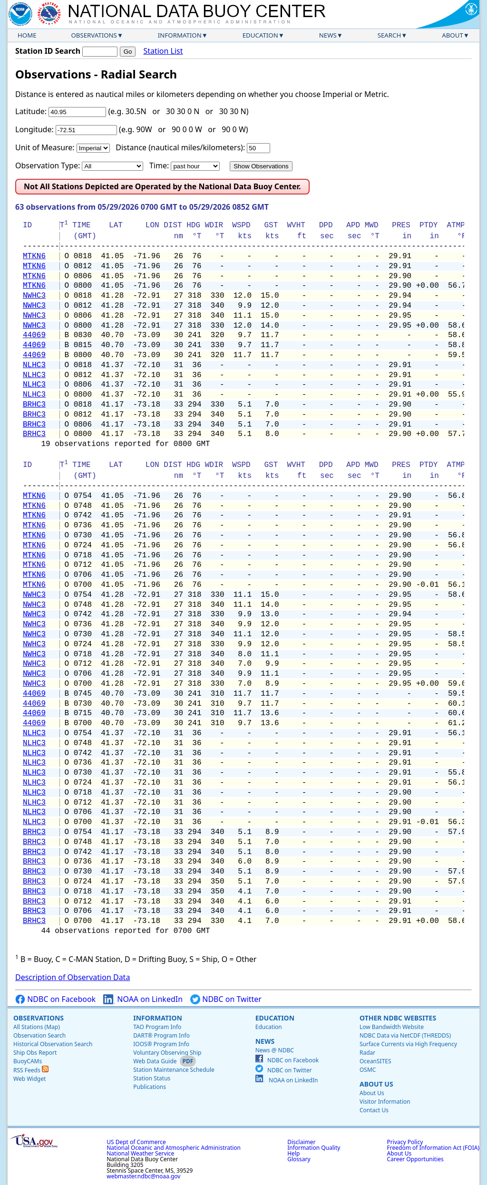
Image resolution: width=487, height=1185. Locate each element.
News (328, 35)
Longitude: (34, 129)
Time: (159, 165)
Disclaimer (301, 1142)
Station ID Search (47, 51)
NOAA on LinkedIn (143, 999)
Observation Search (39, 1035)
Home (27, 35)
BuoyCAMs (27, 1061)
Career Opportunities (415, 1159)
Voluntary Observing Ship (167, 1053)
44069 (34, 335)
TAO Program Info (157, 1027)
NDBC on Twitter (226, 999)
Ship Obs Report (35, 1053)
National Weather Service (140, 1153)
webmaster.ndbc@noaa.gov (143, 1176)
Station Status (151, 1078)
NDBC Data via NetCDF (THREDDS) (405, 1035)
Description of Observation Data (72, 977)
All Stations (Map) (36, 1027)
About (452, 35)
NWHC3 (34, 296)
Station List (163, 51)
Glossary (298, 1159)
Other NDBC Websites (398, 1017)
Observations (94, 35)
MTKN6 (34, 256)
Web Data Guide (154, 1061)
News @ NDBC (274, 1050)
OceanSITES (375, 1061)
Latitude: (31, 111)
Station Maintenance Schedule (173, 1070)
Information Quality (313, 1148)
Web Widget (29, 1079)
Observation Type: (47, 165)
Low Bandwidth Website (392, 1027)
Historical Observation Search (52, 1044)
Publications (149, 1087)
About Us (376, 1083)
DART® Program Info (161, 1035)
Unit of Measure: (45, 147)
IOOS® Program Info (161, 1044)
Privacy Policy (405, 1142)
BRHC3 (34, 404)
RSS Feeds (31, 1070)
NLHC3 (34, 365)
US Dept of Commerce (136, 1142)
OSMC (368, 1070)
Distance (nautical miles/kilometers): (180, 147)
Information (180, 35)
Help (293, 1153)
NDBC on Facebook (55, 999)
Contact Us (374, 1110)
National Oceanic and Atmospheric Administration (174, 1148)
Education (260, 35)
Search (389, 35)
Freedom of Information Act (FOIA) (433, 1148)
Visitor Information (385, 1102)
